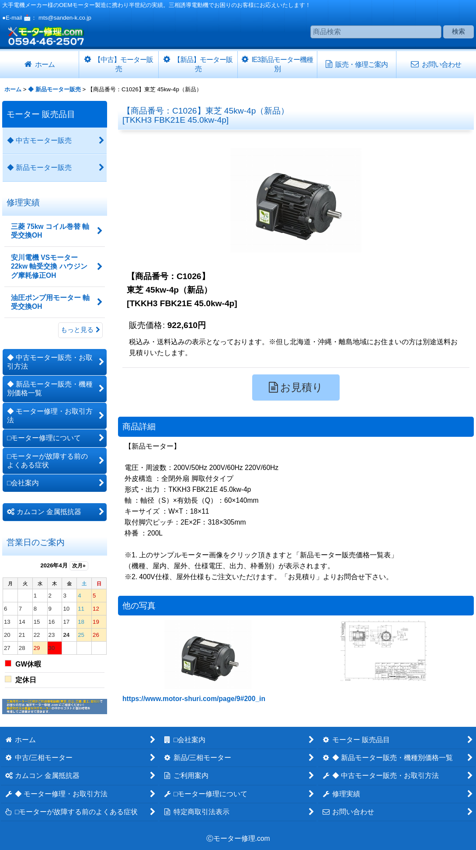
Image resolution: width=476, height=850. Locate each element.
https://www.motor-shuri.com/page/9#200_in (193, 698)
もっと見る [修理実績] (80, 329)
